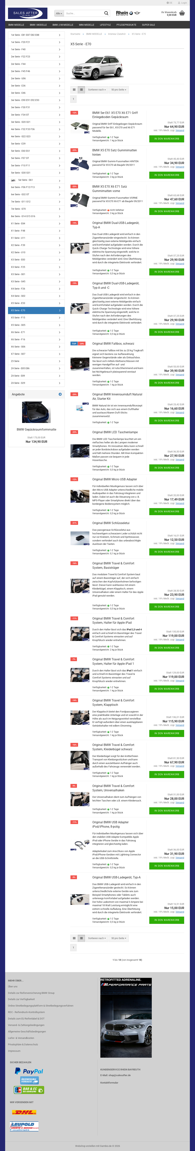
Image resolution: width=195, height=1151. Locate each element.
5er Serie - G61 (22, 180)
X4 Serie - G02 (18, 296)
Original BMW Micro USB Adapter (114, 479)
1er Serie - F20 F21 (20, 42)
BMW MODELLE (16, 25)
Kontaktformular (109, 1082)
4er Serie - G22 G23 (20, 136)
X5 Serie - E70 (18, 310)
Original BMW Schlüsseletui (110, 523)
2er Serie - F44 (18, 64)
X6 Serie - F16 (18, 339)
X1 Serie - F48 (18, 230)
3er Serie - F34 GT (20, 114)
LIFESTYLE (105, 25)
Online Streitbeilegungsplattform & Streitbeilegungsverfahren (40, 1005)
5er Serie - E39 (18, 143)
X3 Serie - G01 (18, 274)
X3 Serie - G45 (18, 281)
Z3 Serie (15, 361)
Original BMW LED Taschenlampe (115, 432)
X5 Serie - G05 (18, 325)
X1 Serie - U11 (18, 238)
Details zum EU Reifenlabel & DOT (26, 1018)
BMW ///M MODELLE (63, 25)
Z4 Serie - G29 (18, 383)
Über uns (13, 986)
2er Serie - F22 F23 (20, 56)
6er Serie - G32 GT (20, 194)
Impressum (14, 1050)
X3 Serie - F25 (18, 267)
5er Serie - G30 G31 (20, 172)
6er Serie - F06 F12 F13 (23, 187)
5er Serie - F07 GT (20, 158)
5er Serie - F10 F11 (20, 165)
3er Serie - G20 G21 (20, 122)
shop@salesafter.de (120, 1075)
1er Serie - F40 (18, 49)
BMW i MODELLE (38, 25)
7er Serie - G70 (18, 209)
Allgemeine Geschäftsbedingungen (27, 1031)
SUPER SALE (148, 25)
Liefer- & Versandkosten (21, 1038)
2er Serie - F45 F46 (20, 71)
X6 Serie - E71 (18, 332)
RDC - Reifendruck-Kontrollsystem (26, 1012)
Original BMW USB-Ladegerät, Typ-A (116, 877)
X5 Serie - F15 (18, 317)
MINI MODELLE (86, 25)
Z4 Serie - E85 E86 (20, 368)
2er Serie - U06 (18, 78)
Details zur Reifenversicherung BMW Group (31, 993)
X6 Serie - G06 (18, 346)
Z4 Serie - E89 (18, 375)
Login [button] (182, 3)
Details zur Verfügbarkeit (21, 999)
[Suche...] (59, 13)
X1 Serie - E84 (18, 223)
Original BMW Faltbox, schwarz (113, 343)
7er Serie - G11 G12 (20, 201)
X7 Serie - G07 (18, 354)
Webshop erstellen (85, 1146)
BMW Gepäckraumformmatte (36, 429)
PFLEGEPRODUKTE (126, 25)
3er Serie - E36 (18, 85)
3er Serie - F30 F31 (20, 107)
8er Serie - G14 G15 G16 (23, 216)
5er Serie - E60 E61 (20, 151)
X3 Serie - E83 (18, 259)
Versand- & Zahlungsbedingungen (26, 1025)
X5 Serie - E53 (18, 303)
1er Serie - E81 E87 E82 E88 (25, 35)
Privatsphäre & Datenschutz (23, 1044)
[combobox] (97, 90)
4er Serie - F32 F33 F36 (23, 129)
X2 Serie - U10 (18, 252)
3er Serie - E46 (18, 93)
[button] (169, 3)
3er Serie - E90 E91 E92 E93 (25, 100)
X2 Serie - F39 (18, 245)
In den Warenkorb (166, 138)
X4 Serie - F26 (18, 288)
